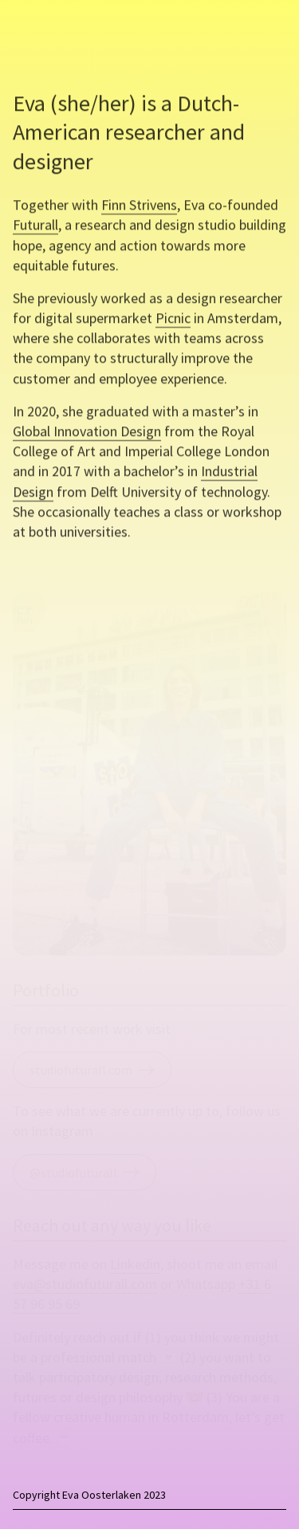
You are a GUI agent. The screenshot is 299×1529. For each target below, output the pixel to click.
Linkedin (135, 1265)
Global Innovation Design (87, 435)
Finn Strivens (139, 208)
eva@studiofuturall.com (85, 1284)
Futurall (35, 229)
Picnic (173, 321)
